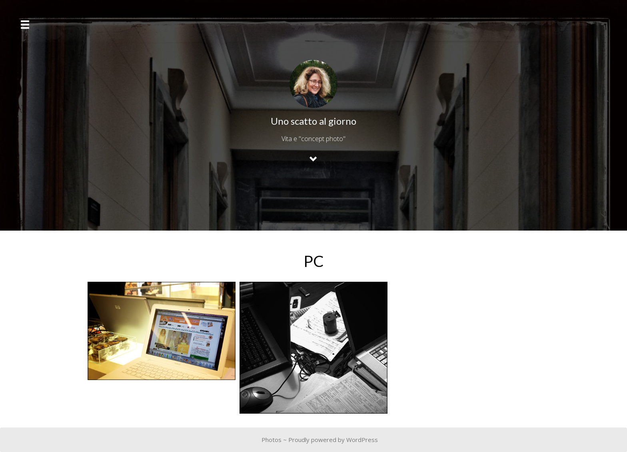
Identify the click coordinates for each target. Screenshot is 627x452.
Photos (272, 440)
